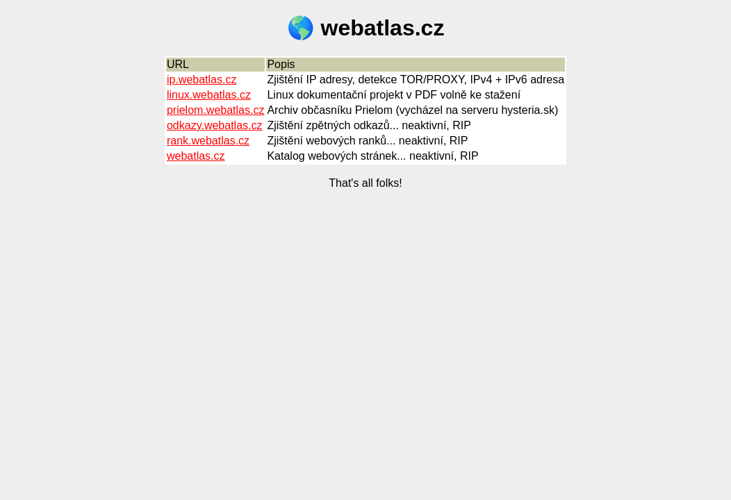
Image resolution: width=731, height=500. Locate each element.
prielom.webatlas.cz (216, 110)
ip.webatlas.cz (202, 79)
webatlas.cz (196, 156)
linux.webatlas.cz (209, 95)
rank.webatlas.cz (208, 141)
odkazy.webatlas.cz (215, 125)
